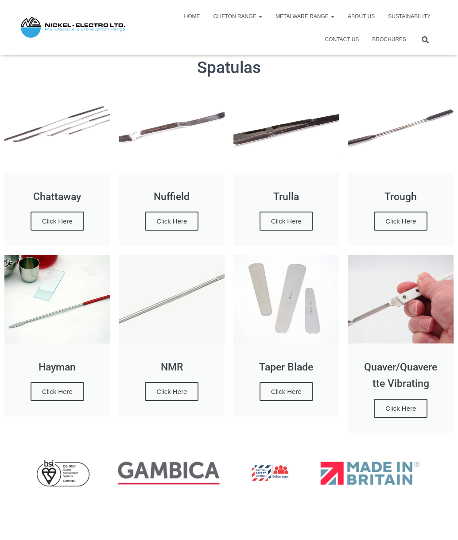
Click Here (57, 221)
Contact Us (342, 39)
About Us (361, 16)
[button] (260, 16)
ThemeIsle (422, 520)
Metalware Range (305, 16)
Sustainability (409, 16)
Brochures (389, 39)
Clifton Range (237, 16)
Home (192, 16)
